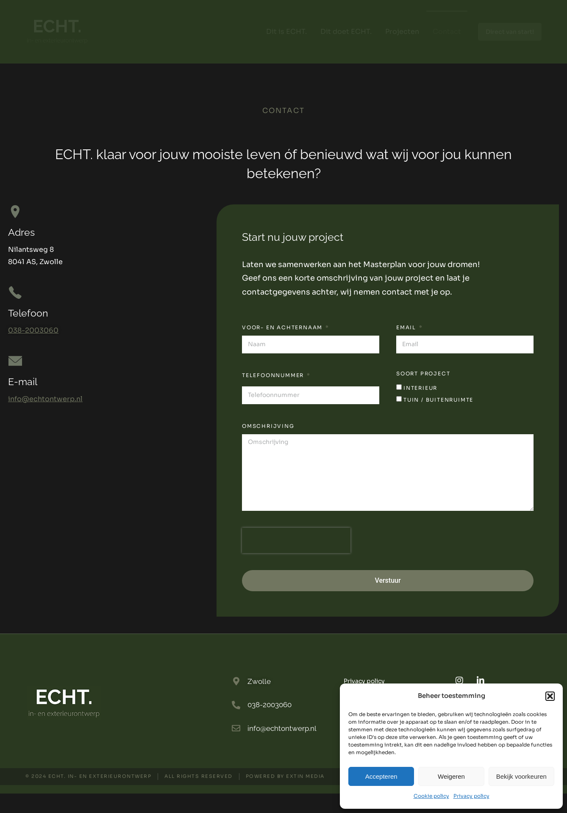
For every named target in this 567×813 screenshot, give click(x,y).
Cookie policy (431, 796)
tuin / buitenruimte (438, 419)
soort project (423, 393)
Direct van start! (510, 32)
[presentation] (296, 559)
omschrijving (268, 445)
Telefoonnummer (274, 394)
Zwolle (259, 700)
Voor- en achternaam (283, 347)
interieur (420, 407)
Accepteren (381, 776)
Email (407, 347)
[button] (550, 696)
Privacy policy (471, 796)
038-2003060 (33, 349)
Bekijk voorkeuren (521, 776)
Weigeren (451, 776)
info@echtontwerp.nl (45, 419)
